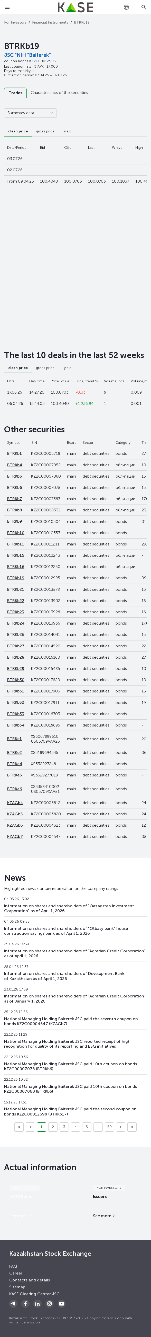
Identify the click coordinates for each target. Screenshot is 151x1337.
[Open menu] (7, 7)
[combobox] (126, 7)
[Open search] (144, 7)
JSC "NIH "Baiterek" (27, 55)
